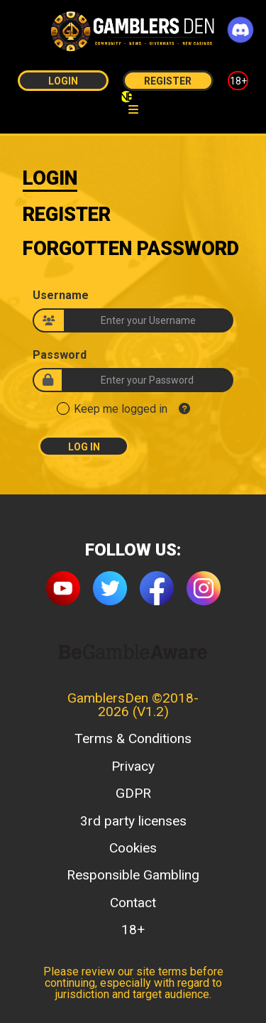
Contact (133, 902)
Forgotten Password (131, 248)
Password (60, 355)
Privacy (133, 766)
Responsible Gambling (133, 875)
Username (61, 295)
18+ (238, 81)
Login (63, 81)
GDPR (133, 793)
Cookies (133, 848)
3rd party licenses (133, 821)
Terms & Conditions (133, 738)
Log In (84, 447)
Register (168, 81)
